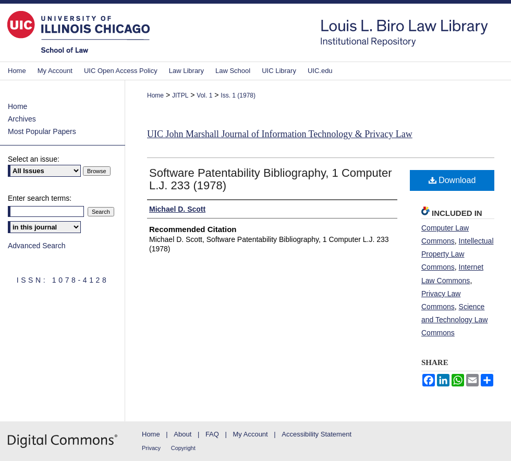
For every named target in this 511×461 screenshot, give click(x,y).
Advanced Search (37, 245)
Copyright (183, 448)
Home (155, 95)
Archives (22, 119)
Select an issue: (33, 159)
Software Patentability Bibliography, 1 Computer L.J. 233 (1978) (270, 179)
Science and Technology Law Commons (454, 319)
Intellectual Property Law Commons (457, 254)
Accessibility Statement (316, 434)
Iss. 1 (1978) (238, 95)
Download (452, 180)
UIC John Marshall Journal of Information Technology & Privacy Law (279, 134)
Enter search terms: (39, 198)
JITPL (180, 95)
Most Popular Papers (42, 131)
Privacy (151, 448)
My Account (250, 434)
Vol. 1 (204, 95)
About (182, 434)
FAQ (212, 434)
